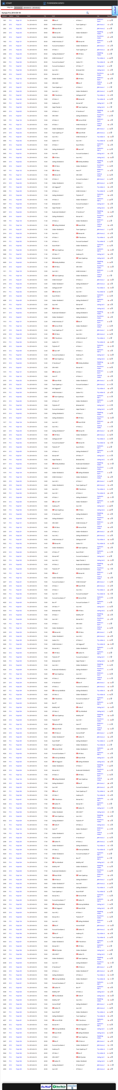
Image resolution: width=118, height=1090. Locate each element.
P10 (10, 20)
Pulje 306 (19, 791)
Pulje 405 (19, 149)
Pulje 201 (19, 25)
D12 (10, 145)
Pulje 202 (19, 28)
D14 (10, 37)
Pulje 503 (19, 204)
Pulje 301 (19, 58)
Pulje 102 (19, 79)
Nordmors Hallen (100, 37)
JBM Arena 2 (101, 28)
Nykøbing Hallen (100, 33)
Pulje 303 (19, 187)
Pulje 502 (19, 70)
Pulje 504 (19, 707)
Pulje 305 (19, 741)
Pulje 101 (19, 20)
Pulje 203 (19, 33)
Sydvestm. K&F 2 (100, 149)
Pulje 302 (19, 62)
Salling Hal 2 (101, 70)
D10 (10, 25)
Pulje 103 (19, 221)
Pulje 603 (19, 615)
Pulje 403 (19, 602)
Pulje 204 (19, 683)
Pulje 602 (19, 111)
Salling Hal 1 (101, 66)
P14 (10, 66)
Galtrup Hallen (99, 83)
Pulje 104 (19, 225)
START (7, 3)
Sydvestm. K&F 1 (100, 145)
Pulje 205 (19, 687)
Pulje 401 (19, 598)
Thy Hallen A (101, 58)
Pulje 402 (19, 246)
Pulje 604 (19, 518)
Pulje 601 (19, 37)
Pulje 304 (19, 691)
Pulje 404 (19, 145)
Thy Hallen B (101, 62)
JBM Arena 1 (101, 25)
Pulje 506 (19, 808)
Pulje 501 (19, 66)
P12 (10, 58)
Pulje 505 (19, 758)
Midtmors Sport (100, 20)
